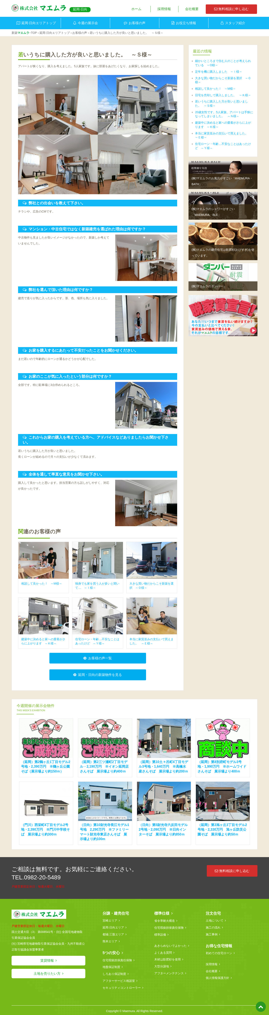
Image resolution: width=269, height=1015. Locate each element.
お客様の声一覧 (100, 658)
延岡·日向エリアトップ (38, 23)
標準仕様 (161, 914)
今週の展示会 (88, 23)
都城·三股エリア (113, 934)
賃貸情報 (47, 961)
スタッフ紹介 (235, 23)
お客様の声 (137, 23)
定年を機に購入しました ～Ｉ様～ (218, 71)
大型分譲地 (161, 965)
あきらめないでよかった (170, 945)
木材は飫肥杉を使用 (167, 958)
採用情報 (164, 9)
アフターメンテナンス (169, 972)
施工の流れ (213, 927)
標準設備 (160, 934)
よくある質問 (163, 952)
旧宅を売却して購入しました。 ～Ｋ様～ (223, 95)
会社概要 (192, 9)
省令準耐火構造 (164, 921)
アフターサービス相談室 (119, 979)
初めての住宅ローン (219, 953)
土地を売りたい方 (47, 974)
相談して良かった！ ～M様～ (215, 88)
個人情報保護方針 (217, 977)
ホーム (136, 9)
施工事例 (212, 934)
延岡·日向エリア (113, 927)
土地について (214, 921)
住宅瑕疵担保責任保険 (117, 959)
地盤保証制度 (111, 966)
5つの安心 (111, 952)
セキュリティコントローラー (122, 986)
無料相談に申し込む (231, 9)
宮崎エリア (110, 921)
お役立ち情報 (186, 23)
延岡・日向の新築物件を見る (100, 675)
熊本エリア (110, 941)
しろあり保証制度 (114, 973)
